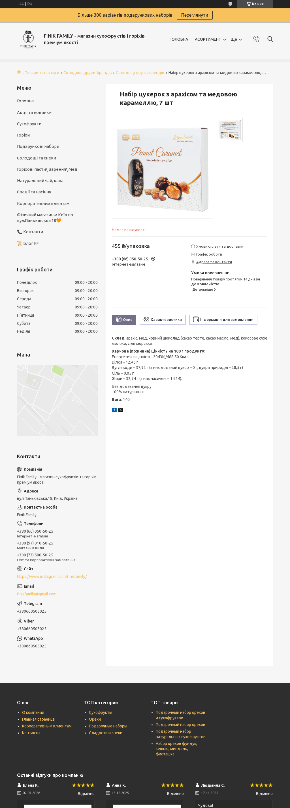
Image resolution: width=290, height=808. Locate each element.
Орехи (95, 719)
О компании (33, 712)
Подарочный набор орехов (180, 724)
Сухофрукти (29, 123)
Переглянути (194, 15)
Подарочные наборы (108, 726)
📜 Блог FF (28, 243)
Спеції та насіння (34, 191)
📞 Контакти (30, 231)
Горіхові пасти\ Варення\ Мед (47, 169)
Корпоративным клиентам (47, 726)
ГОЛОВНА (179, 39)
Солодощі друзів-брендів (87, 72)
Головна (25, 100)
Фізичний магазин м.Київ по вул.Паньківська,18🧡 (45, 217)
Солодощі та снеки (36, 157)
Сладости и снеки (105, 733)
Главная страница (38, 719)
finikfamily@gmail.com (36, 594)
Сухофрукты (100, 712)
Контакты (31, 733)
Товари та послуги (42, 72)
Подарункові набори (38, 146)
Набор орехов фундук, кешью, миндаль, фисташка (176, 749)
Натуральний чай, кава (40, 180)
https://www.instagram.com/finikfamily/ (52, 576)
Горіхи (23, 135)
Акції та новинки (34, 112)
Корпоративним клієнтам (43, 203)
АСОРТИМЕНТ (208, 39)
